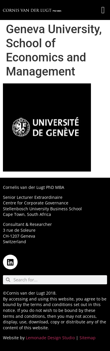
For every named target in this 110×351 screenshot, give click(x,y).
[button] (103, 10)
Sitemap (87, 337)
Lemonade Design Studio (50, 337)
